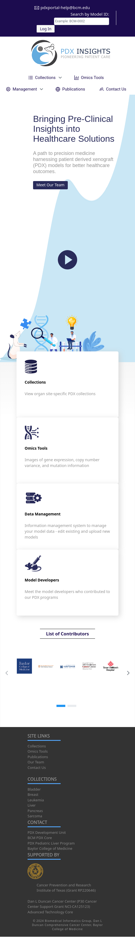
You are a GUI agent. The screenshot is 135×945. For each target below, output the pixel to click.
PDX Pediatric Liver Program (51, 843)
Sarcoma (35, 815)
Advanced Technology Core (50, 912)
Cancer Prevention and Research (64, 885)
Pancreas (35, 810)
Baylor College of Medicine (50, 848)
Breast (33, 794)
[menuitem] (44, 77)
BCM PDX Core (40, 837)
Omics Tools (38, 751)
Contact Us (37, 767)
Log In (45, 28)
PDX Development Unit (47, 832)
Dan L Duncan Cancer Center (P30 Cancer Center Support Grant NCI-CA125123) (62, 904)
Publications (38, 756)
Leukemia (36, 799)
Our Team (36, 762)
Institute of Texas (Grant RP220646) (66, 890)
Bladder (34, 789)
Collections (37, 746)
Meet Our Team (50, 184)
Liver (32, 805)
